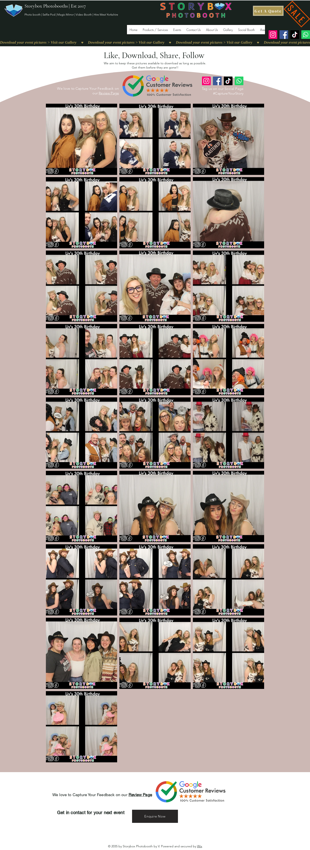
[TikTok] (294, 34)
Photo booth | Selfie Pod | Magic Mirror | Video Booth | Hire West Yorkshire (71, 14)
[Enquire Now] (155, 816)
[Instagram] (273, 34)
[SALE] (297, 14)
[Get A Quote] (268, 11)
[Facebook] (283, 34)
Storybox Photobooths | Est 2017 (55, 6)
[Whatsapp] (305, 34)
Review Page (109, 93)
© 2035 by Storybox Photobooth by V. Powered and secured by (155, 846)
